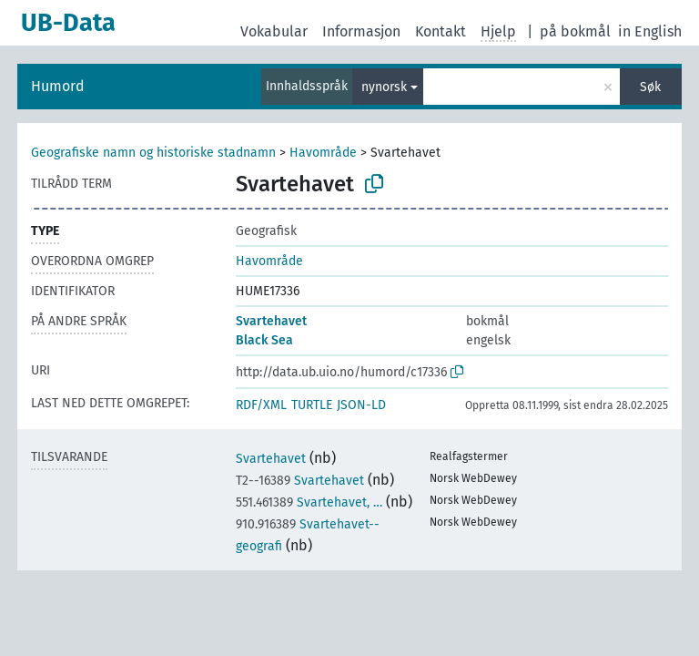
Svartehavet (271, 321)
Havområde (323, 152)
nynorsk (384, 87)
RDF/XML (261, 405)
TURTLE (311, 405)
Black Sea (264, 340)
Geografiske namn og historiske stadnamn (153, 152)
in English (650, 31)
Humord (58, 86)
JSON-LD (361, 405)
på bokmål (575, 31)
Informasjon (361, 31)
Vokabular (274, 31)
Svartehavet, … (309, 502)
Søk (650, 87)
